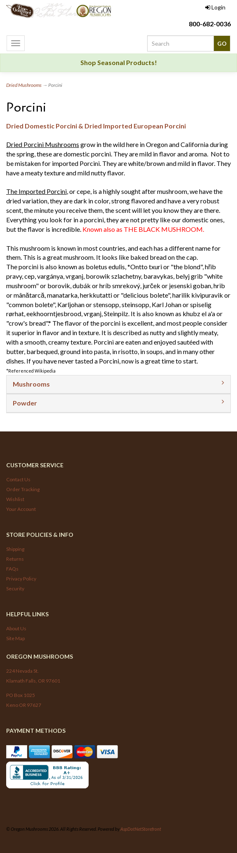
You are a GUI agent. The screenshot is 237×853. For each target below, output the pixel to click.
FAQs (12, 569)
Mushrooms (31, 384)
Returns (15, 559)
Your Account (21, 509)
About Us (16, 628)
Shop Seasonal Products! (118, 62)
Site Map (15, 638)
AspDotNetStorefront (140, 829)
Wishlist (15, 499)
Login (215, 7)
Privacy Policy (21, 579)
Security (15, 588)
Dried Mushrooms (24, 85)
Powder (25, 403)
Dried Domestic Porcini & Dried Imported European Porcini (96, 126)
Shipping (15, 549)
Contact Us (18, 479)
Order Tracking (23, 489)
